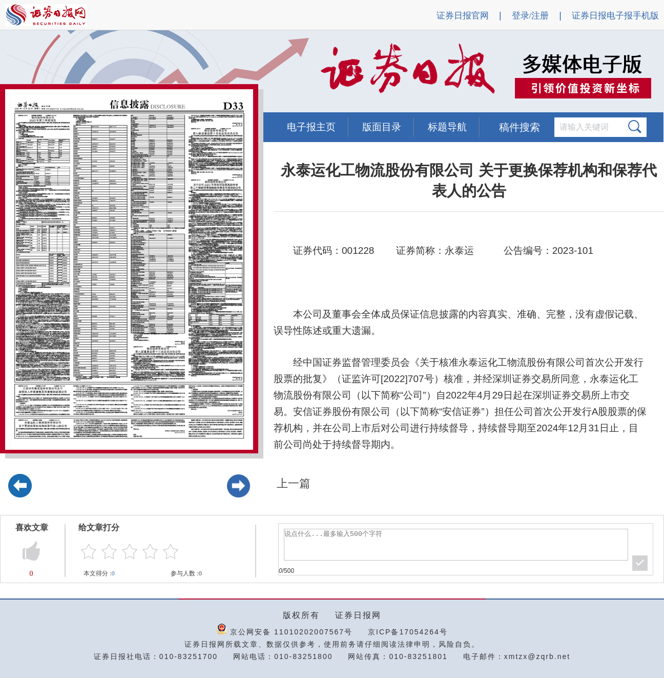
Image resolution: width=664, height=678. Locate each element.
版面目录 (381, 127)
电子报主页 (311, 127)
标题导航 (447, 127)
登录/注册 (530, 16)
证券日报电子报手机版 (615, 16)
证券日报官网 (463, 16)
